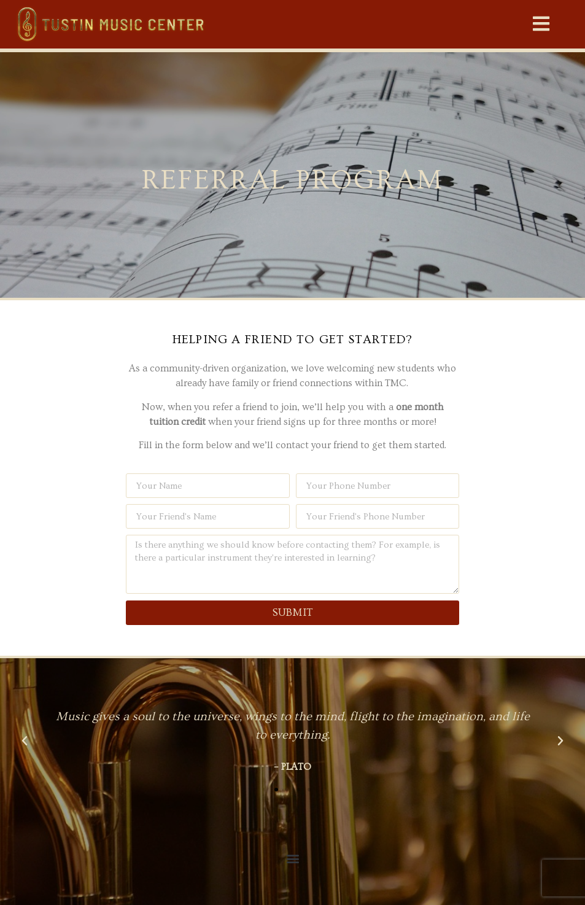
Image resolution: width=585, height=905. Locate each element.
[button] (542, 23)
